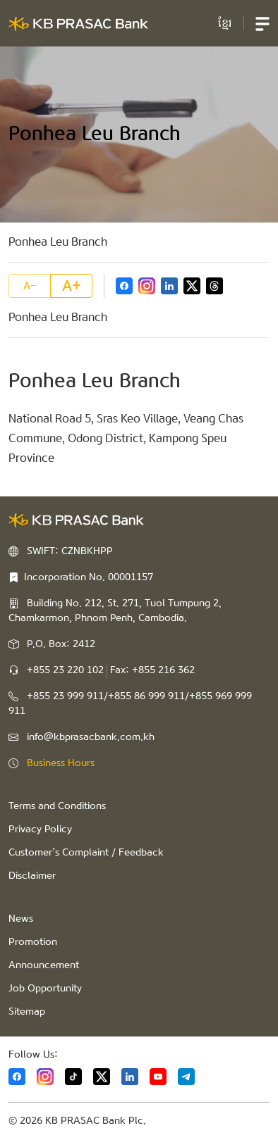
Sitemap (26, 1012)
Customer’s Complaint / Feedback (86, 852)
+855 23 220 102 (65, 670)
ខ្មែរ (225, 22)
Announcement (43, 965)
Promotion (32, 942)
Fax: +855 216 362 (152, 670)
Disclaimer (32, 876)
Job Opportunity (45, 988)
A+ (71, 286)
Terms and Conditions (57, 806)
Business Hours (61, 763)
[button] (262, 23)
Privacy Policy (40, 829)
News (20, 919)
